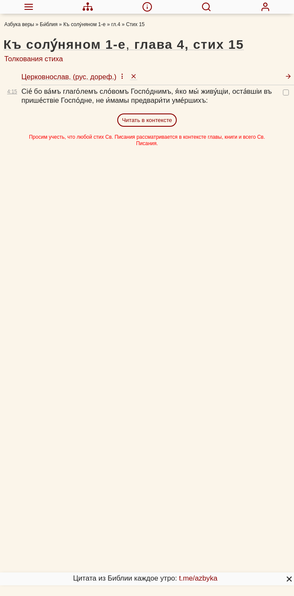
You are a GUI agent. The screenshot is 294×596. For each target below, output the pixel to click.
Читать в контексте (147, 120)
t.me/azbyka (198, 578)
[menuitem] (28, 7)
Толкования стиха (33, 59)
